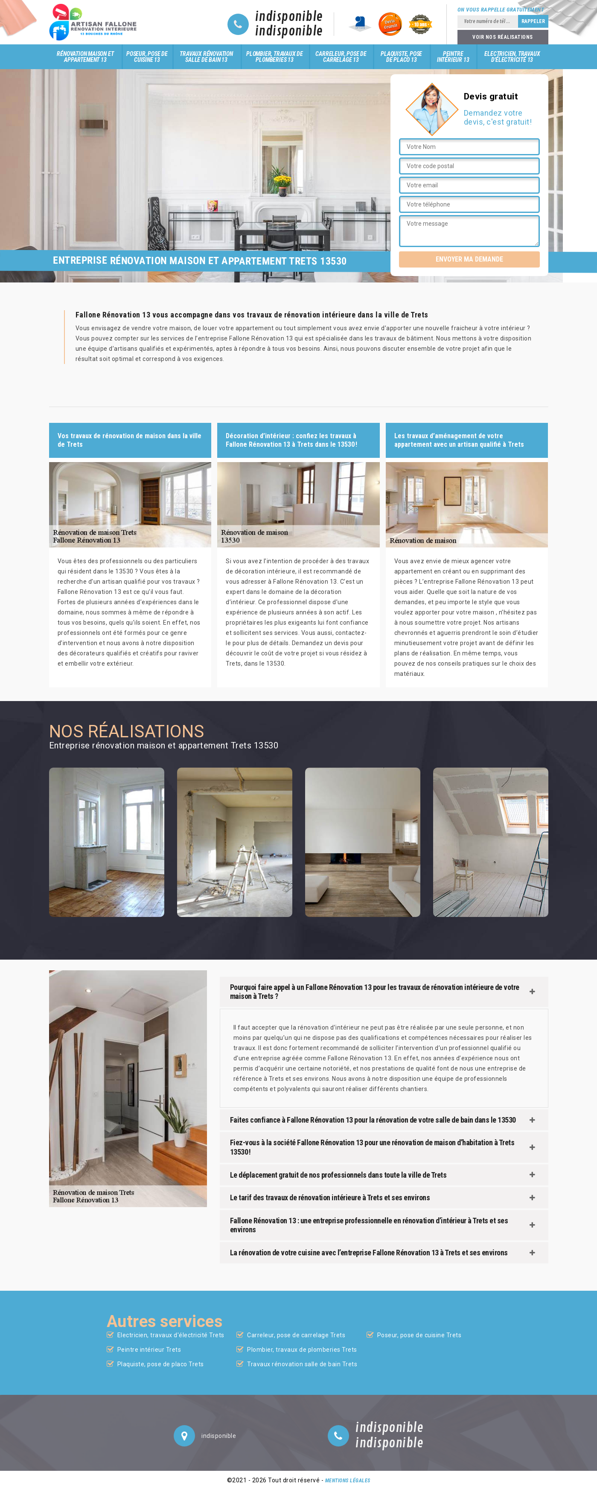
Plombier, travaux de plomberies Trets (302, 1349)
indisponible (289, 17)
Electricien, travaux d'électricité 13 (512, 56)
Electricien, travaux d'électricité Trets (170, 1335)
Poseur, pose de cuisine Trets (419, 1335)
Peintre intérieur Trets (149, 1349)
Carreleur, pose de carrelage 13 (340, 56)
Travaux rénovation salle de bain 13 (206, 56)
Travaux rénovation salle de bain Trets (302, 1364)
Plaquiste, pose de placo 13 (401, 56)
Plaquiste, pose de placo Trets (160, 1364)
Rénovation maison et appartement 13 (85, 56)
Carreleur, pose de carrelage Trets (296, 1335)
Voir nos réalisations (502, 37)
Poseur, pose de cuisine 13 (147, 56)
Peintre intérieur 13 (453, 56)
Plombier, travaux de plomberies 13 (274, 56)
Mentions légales (347, 1481)
